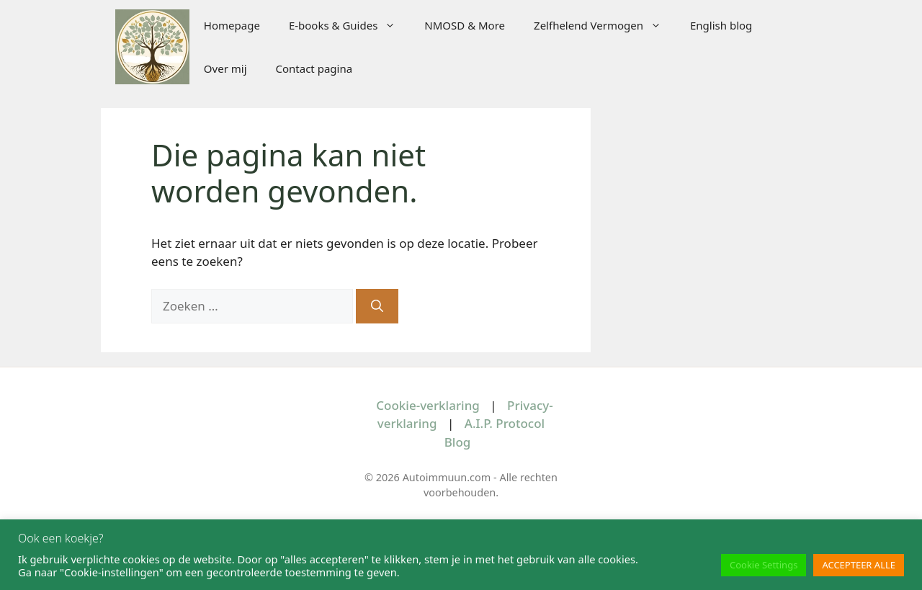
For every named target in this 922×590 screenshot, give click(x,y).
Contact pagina (314, 68)
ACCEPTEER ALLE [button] (858, 564)
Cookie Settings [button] (763, 564)
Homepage (232, 25)
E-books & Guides (349, 25)
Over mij (225, 68)
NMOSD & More (464, 25)
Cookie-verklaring (428, 405)
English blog (721, 25)
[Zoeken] (377, 306)
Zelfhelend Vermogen (605, 25)
